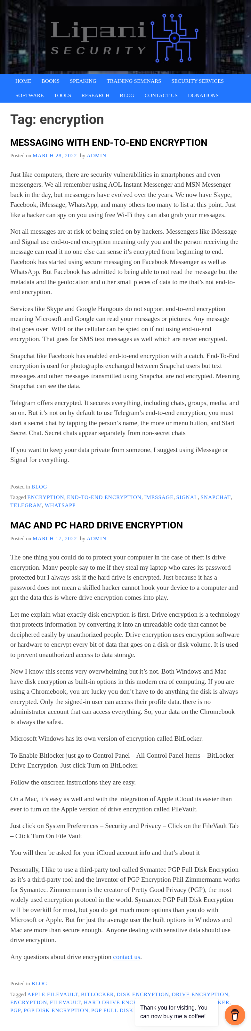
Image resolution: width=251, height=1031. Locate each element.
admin (97, 155)
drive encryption (200, 994)
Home (23, 81)
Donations (203, 95)
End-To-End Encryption (104, 497)
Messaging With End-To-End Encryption (108, 142)
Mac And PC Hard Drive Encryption (96, 525)
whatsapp (60, 505)
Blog (127, 95)
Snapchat (216, 497)
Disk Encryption (143, 994)
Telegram (26, 505)
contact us (126, 957)
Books (50, 81)
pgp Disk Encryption (56, 1010)
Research (95, 95)
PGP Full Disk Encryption (131, 1010)
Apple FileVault (52, 994)
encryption (45, 497)
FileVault (65, 1002)
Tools (62, 95)
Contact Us (161, 95)
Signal (187, 497)
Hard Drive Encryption (121, 1002)
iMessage (159, 497)
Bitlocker (97, 994)
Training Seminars (134, 81)
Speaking (83, 81)
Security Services (197, 81)
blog (39, 487)
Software (29, 95)
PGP (15, 1010)
